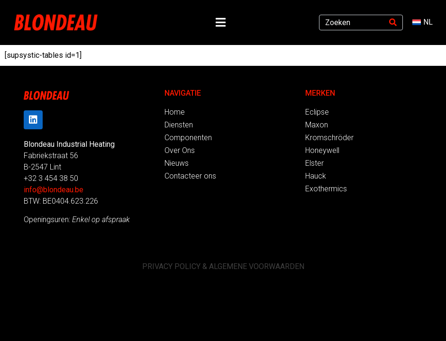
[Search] (392, 22)
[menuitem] (422, 22)
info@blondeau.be (53, 189)
